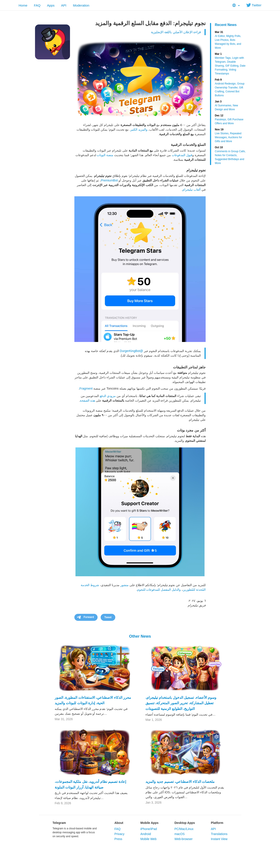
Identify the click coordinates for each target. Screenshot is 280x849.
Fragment (86, 388)
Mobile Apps (149, 823)
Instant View (219, 839)
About (118, 823)
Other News (140, 636)
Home (23, 5)
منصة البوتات (105, 155)
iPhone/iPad (148, 829)
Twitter (253, 5)
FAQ (37, 5)
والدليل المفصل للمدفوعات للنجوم (159, 589)
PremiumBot (109, 180)
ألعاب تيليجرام (191, 189)
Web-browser (183, 839)
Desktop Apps (184, 823)
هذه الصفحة (87, 400)
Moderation (81, 5)
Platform (217, 823)
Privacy (119, 834)
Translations (219, 834)
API (63, 5)
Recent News (226, 25)
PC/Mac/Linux (183, 829)
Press (118, 839)
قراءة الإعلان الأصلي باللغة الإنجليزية (176, 32)
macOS (179, 834)
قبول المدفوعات (182, 155)
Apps (50, 5)
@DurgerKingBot (131, 351)
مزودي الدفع (108, 396)
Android (145, 834)
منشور (124, 585)
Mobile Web (148, 839)
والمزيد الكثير (138, 129)
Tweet (108, 617)
